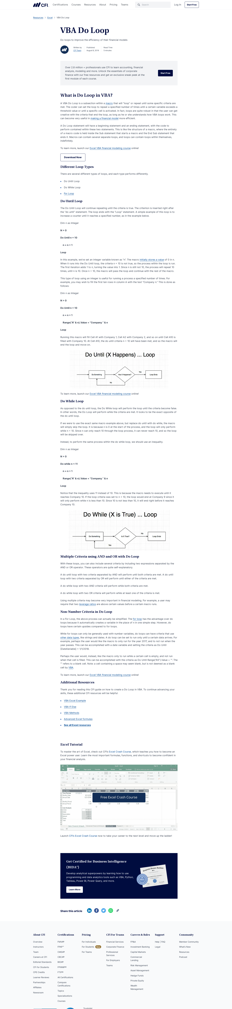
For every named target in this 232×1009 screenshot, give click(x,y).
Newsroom (38, 992)
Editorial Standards (42, 962)
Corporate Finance (115, 947)
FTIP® (60, 972)
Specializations (65, 996)
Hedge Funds (137, 975)
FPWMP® (62, 967)
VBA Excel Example (75, 700)
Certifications (60, 4)
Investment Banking (140, 947)
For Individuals (89, 941)
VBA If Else (70, 706)
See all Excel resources (77, 725)
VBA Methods (71, 712)
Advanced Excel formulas (78, 719)
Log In (177, 4)
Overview (37, 941)
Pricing (113, 4)
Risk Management (139, 965)
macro (109, 103)
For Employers (113, 960)
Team (35, 952)
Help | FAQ (160, 941)
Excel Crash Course (120, 751)
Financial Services (115, 941)
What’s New (185, 947)
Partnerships (39, 982)
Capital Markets (138, 952)
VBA (71, 667)
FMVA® (61, 941)
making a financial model (105, 118)
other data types (69, 637)
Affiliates (37, 987)
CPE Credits (39, 972)
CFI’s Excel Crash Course (83, 835)
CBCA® (61, 957)
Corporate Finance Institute (41, 5)
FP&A (133, 941)
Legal (157, 947)
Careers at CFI (40, 957)
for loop (137, 618)
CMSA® (61, 952)
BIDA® (60, 962)
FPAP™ (61, 947)
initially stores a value (152, 259)
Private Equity (137, 980)
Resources (90, 4)
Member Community (189, 941)
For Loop (69, 193)
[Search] (153, 5)
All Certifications (65, 977)
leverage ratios (87, 604)
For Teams (87, 952)
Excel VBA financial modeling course (110, 148)
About (102, 4)
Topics (61, 991)
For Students (88, 947)
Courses (76, 4)
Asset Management (139, 970)
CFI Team (77, 50)
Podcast (183, 957)
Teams (124, 4)
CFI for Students (41, 967)
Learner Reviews (41, 977)
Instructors (38, 947)
